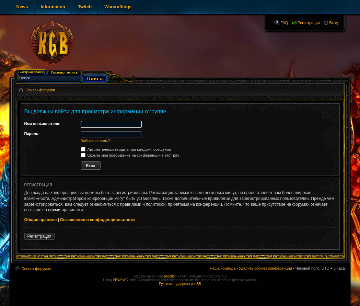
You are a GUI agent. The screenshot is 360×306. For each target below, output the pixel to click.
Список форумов (36, 269)
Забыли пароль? (95, 141)
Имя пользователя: (42, 124)
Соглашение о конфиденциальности (97, 219)
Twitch (85, 6)
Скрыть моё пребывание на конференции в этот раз (130, 155)
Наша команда (222, 268)
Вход (333, 23)
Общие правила (40, 219)
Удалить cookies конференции (265, 268)
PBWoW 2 (121, 280)
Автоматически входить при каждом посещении (126, 149)
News (22, 6)
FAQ (284, 23)
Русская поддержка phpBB (180, 284)
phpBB (169, 276)
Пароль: (32, 134)
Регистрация (309, 23)
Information (52, 6)
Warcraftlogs (117, 6)
